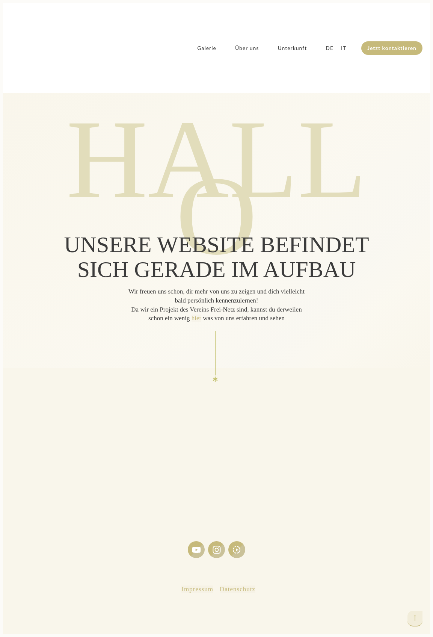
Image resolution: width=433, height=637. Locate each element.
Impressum (197, 589)
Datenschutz (237, 589)
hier (196, 318)
